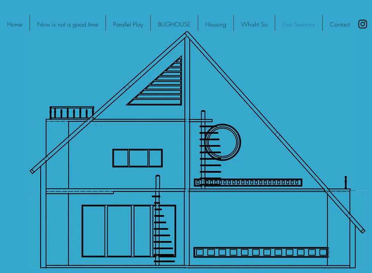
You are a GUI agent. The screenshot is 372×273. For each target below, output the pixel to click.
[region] (108, 75)
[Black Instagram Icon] (363, 24)
